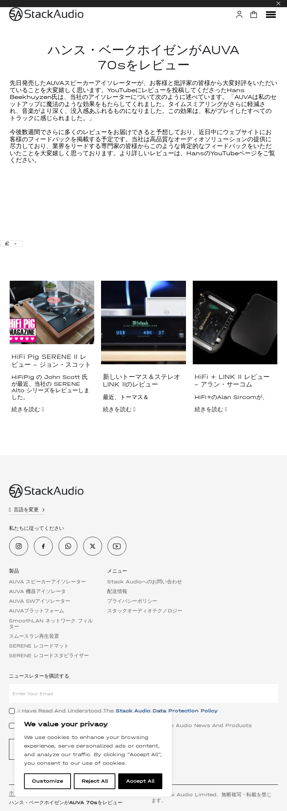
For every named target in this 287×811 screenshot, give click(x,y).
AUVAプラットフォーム (37, 611)
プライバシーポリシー (133, 601)
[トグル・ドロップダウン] (44, 510)
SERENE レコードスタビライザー (50, 656)
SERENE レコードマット (40, 646)
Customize (47, 781)
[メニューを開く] (271, 14)
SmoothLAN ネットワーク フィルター (49, 624)
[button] (253, 14)
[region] (93, 755)
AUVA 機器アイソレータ (38, 591)
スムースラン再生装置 (35, 636)
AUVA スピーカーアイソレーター (48, 582)
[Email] (143, 693)
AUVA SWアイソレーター (40, 601)
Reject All (95, 781)
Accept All (140, 781)
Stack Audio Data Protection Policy (167, 711)
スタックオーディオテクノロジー (145, 611)
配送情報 (118, 591)
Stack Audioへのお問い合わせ (145, 582)
